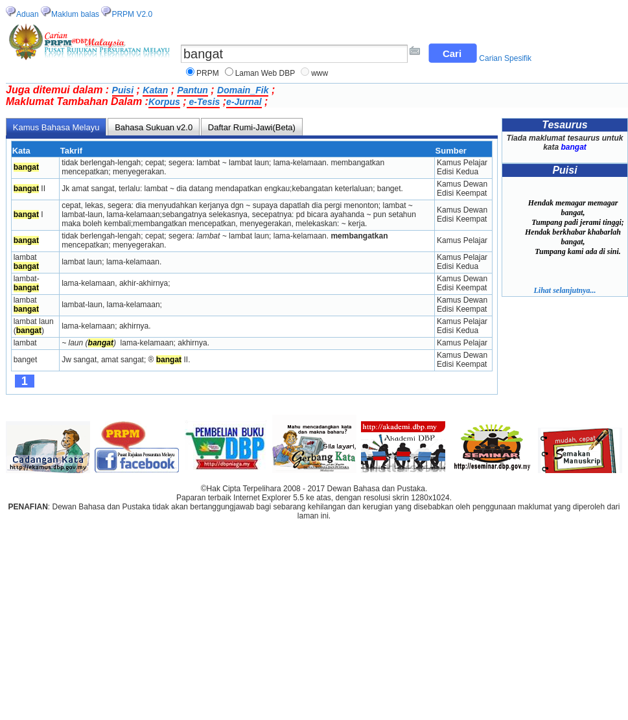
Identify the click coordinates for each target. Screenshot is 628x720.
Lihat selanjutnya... (564, 290)
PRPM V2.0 (131, 14)
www (319, 73)
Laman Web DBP (265, 73)
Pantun (192, 90)
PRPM (207, 73)
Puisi (123, 90)
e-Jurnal (243, 102)
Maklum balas (75, 14)
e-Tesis (203, 102)
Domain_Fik (242, 90)
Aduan (27, 14)
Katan (155, 90)
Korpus (164, 102)
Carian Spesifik (505, 58)
